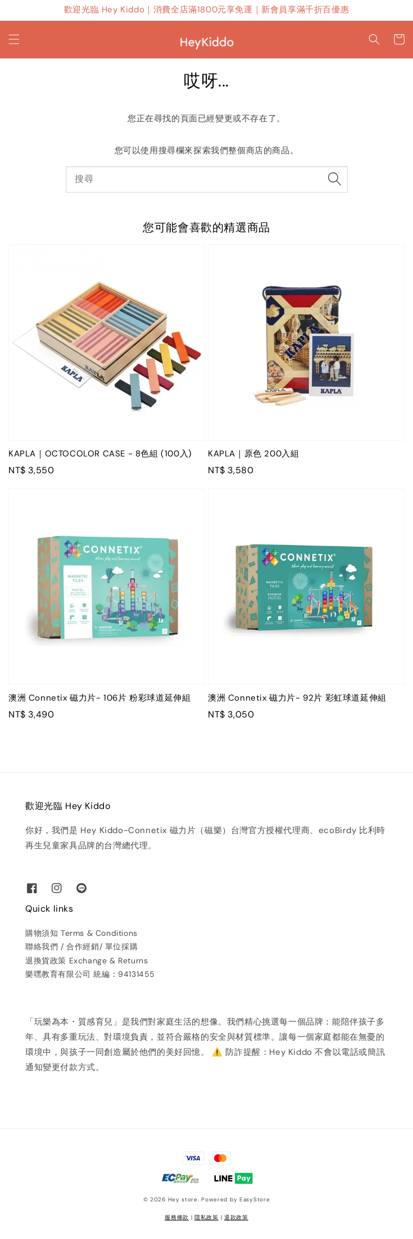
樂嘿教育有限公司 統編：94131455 (90, 974)
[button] (14, 39)
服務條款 (177, 1217)
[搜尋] (335, 179)
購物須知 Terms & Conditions (81, 933)
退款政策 (236, 1217)
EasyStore (254, 1199)
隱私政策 (206, 1217)
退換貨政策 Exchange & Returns (86, 960)
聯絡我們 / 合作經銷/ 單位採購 (81, 946)
